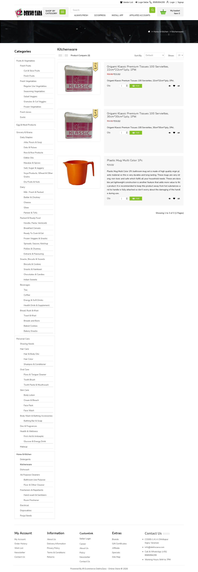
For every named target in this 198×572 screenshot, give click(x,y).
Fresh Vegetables (28, 81)
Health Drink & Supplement (36, 305)
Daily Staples (26, 137)
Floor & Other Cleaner (34, 485)
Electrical (24, 505)
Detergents (25, 459)
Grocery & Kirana (24, 132)
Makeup (23, 446)
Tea (25, 289)
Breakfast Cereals (32, 228)
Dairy (22, 187)
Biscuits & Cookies (32, 264)
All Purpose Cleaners (30, 474)
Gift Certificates (119, 543)
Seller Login (85, 538)
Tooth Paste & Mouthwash (36, 384)
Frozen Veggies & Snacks (35, 238)
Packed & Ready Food (30, 218)
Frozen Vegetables (32, 106)
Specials (116, 552)
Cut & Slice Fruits (32, 70)
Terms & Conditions (56, 552)
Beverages (25, 285)
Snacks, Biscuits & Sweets (32, 259)
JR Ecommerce (88, 568)
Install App (117, 15)
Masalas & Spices (32, 163)
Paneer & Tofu (30, 212)
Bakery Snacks (31, 331)
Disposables (26, 510)
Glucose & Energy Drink (35, 441)
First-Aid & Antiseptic (34, 436)
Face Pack (28, 405)
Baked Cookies (31, 326)
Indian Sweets (30, 279)
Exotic (23, 117)
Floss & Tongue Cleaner (35, 374)
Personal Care (23, 338)
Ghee (26, 207)
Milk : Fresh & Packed (34, 192)
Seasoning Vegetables (34, 91)
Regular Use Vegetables (35, 86)
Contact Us (20, 557)
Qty (108, 85)
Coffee (27, 295)
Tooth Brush (29, 379)
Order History (21, 543)
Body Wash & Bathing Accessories (36, 415)
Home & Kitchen (160, 31)
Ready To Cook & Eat (34, 233)
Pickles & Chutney (32, 248)
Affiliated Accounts (139, 15)
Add (137, 85)
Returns (50, 557)
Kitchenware (177, 31)
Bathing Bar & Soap (33, 420)
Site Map (116, 557)
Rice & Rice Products (33, 152)
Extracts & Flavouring (34, 253)
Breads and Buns (32, 320)
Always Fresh (81, 15)
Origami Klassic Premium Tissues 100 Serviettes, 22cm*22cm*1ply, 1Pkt (138, 68)
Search (152, 10)
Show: (171, 55)
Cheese (27, 202)
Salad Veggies (30, 96)
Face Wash (29, 410)
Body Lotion (29, 395)
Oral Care (24, 369)
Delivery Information (56, 543)
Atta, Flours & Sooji (33, 142)
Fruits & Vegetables (25, 60)
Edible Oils (29, 157)
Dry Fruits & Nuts (32, 181)
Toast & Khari (30, 315)
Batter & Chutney (32, 197)
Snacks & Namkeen (33, 269)
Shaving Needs (27, 343)
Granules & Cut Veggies (35, 101)
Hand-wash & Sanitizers (35, 495)
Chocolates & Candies (34, 274)
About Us (51, 539)
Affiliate (116, 548)
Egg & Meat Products (26, 124)
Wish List (19, 548)
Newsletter (20, 552)
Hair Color (28, 359)
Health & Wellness (29, 431)
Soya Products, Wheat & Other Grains (38, 175)
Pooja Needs (26, 515)
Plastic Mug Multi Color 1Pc (125, 160)
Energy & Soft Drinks (33, 300)
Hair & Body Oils (31, 354)
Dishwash (24, 469)
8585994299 (159, 2)
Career (83, 543)
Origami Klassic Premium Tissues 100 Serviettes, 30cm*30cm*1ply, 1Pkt (138, 115)
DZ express (100, 15)
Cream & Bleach (31, 400)
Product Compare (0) (80, 55)
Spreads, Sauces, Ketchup (36, 243)
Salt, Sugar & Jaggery (34, 168)
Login (172, 2)
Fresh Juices (25, 112)
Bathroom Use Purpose (34, 479)
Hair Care (24, 349)
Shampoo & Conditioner (35, 364)
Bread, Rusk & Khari (29, 310)
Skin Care (24, 390)
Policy (82, 552)
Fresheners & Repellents (31, 490)
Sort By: (138, 55)
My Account (20, 539)
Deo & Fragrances (28, 426)
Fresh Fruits (25, 65)
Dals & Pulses (30, 147)
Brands (115, 539)
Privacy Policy (53, 548)
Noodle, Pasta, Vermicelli (35, 223)
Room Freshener (31, 500)
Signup (181, 2)
